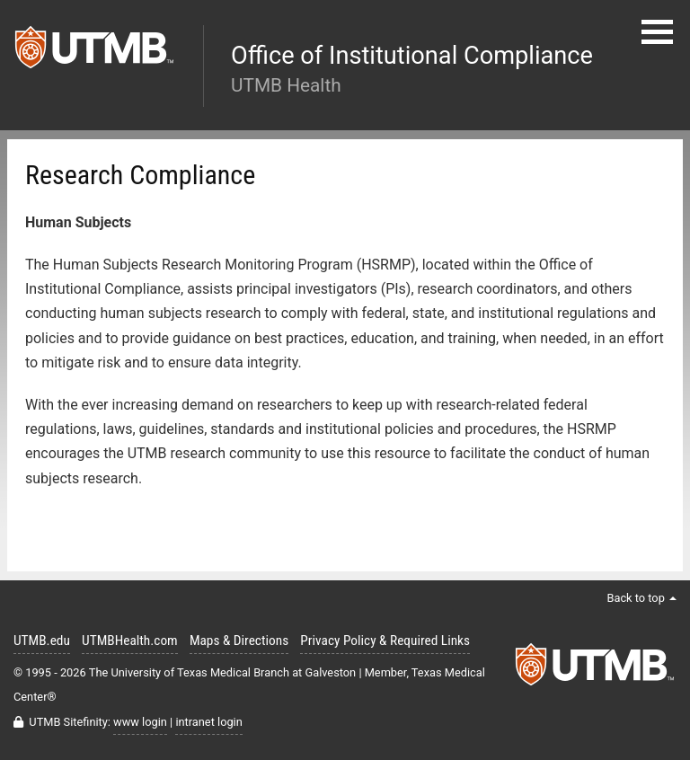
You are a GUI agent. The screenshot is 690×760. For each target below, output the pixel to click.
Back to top (641, 598)
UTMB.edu (41, 640)
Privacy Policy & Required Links (385, 640)
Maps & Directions (239, 640)
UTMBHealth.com (130, 640)
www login (140, 722)
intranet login (208, 722)
